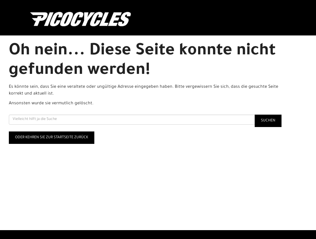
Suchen (268, 121)
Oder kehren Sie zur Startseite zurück (51, 138)
